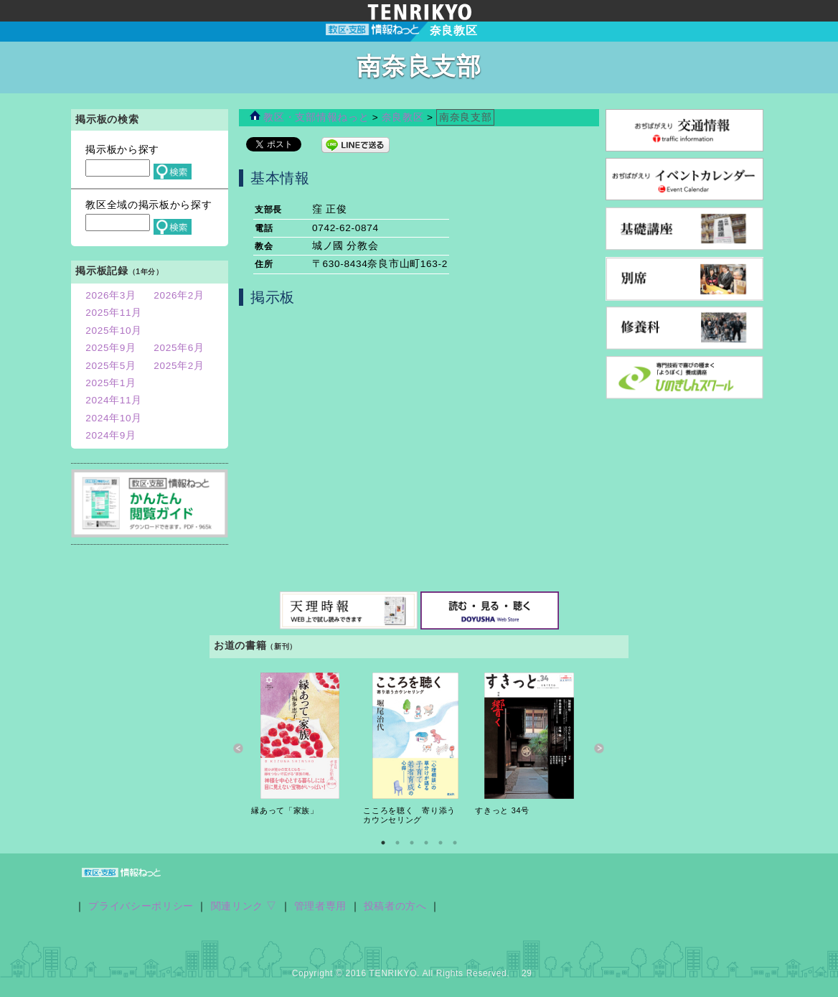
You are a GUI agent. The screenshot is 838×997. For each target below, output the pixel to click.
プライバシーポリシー (141, 906)
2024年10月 (113, 418)
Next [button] (599, 748)
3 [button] (412, 842)
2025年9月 (110, 347)
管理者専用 (320, 906)
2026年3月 (110, 295)
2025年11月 (113, 312)
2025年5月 (110, 365)
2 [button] (397, 842)
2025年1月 (110, 383)
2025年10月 (113, 330)
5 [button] (440, 842)
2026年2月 (179, 295)
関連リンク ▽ (244, 906)
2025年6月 (179, 347)
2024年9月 (110, 435)
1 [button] (383, 842)
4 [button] (426, 842)
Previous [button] (238, 748)
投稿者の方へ (395, 906)
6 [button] (455, 842)
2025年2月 (179, 365)
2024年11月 (113, 400)
